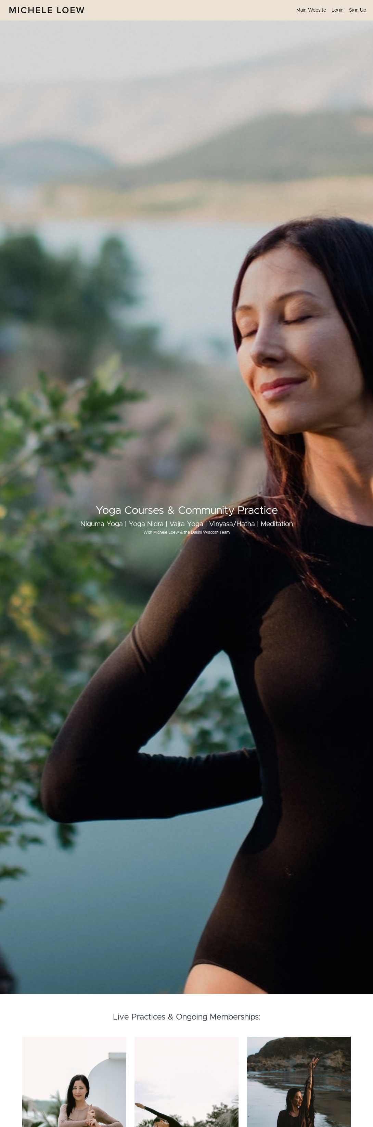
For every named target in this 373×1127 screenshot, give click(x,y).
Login (338, 10)
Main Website (311, 10)
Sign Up (357, 10)
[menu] (328, 10)
